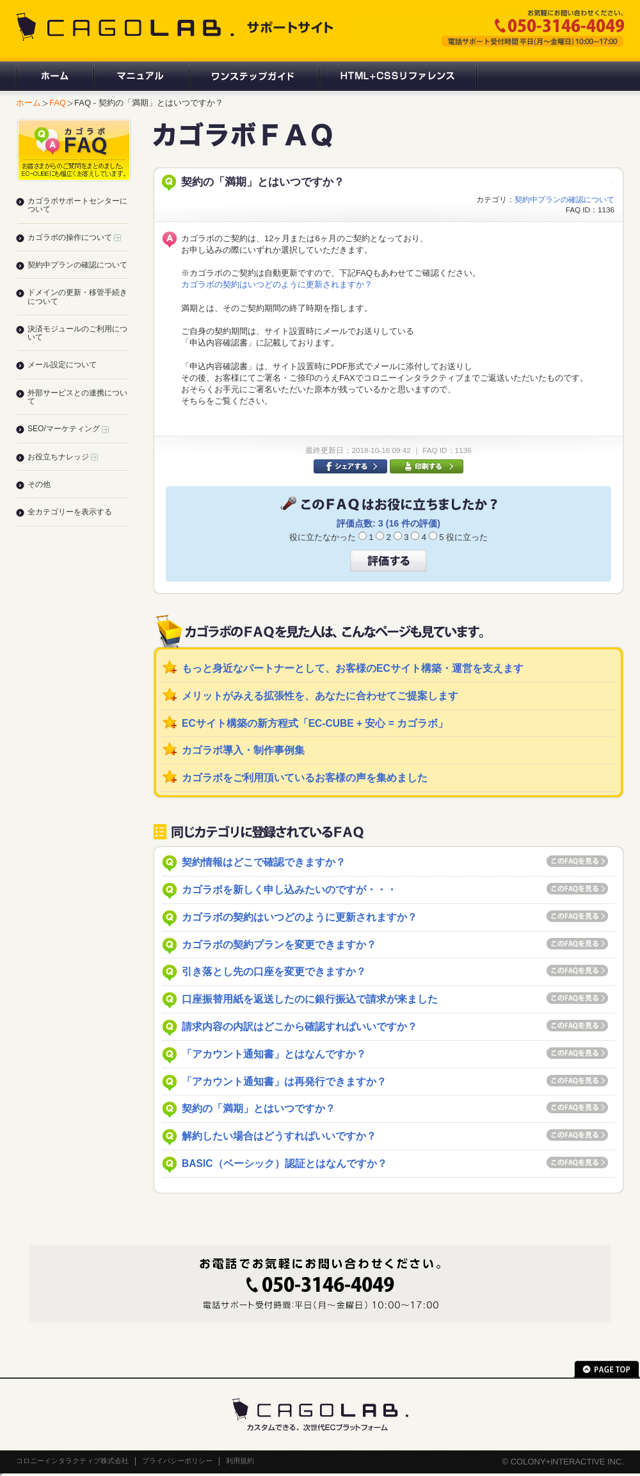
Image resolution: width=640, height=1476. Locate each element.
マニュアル (140, 76)
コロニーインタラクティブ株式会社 (72, 1460)
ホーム (54, 76)
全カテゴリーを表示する (70, 511)
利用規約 (240, 1460)
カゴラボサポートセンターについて (77, 205)
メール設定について (62, 364)
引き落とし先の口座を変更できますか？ (274, 971)
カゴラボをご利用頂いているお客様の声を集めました (305, 777)
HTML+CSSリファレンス (397, 76)
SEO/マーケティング (68, 428)
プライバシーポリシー (177, 1460)
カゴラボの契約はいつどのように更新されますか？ (276, 284)
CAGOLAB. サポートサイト (176, 27)
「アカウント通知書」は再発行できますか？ (284, 1081)
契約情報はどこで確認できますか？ (264, 862)
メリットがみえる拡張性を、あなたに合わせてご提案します (320, 695)
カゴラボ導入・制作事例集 (243, 750)
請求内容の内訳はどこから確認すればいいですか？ (299, 1026)
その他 (39, 484)
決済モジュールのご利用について (77, 333)
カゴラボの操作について (74, 237)
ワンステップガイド (253, 76)
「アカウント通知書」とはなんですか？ (274, 1054)
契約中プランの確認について (564, 199)
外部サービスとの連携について (77, 397)
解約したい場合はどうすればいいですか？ (279, 1136)
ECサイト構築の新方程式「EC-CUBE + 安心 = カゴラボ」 (315, 723)
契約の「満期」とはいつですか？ (258, 1108)
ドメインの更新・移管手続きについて (77, 296)
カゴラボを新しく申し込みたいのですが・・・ (289, 889)
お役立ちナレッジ (63, 456)
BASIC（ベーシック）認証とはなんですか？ (284, 1163)
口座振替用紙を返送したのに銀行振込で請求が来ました (310, 999)
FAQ (57, 102)
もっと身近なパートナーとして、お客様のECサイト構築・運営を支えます (353, 668)
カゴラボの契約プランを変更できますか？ (279, 944)
